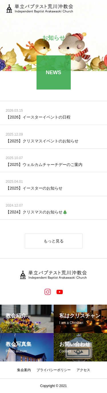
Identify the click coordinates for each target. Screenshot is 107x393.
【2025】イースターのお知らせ (34, 188)
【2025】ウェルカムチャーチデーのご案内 (44, 165)
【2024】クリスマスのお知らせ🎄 (36, 212)
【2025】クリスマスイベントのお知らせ (42, 141)
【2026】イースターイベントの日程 (38, 117)
